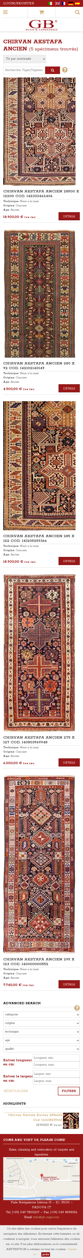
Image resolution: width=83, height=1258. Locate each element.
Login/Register (18, 3)
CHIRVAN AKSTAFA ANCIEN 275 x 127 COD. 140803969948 (39, 740)
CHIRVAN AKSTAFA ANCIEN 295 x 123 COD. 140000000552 (38, 961)
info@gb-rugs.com (46, 1217)
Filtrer (69, 1091)
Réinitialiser (16, 1091)
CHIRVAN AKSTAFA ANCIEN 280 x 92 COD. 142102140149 (39, 365)
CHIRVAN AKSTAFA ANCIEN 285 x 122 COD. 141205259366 (38, 538)
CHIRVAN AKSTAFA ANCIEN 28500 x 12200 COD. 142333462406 (41, 193)
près (45, 1254)
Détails (69, 216)
